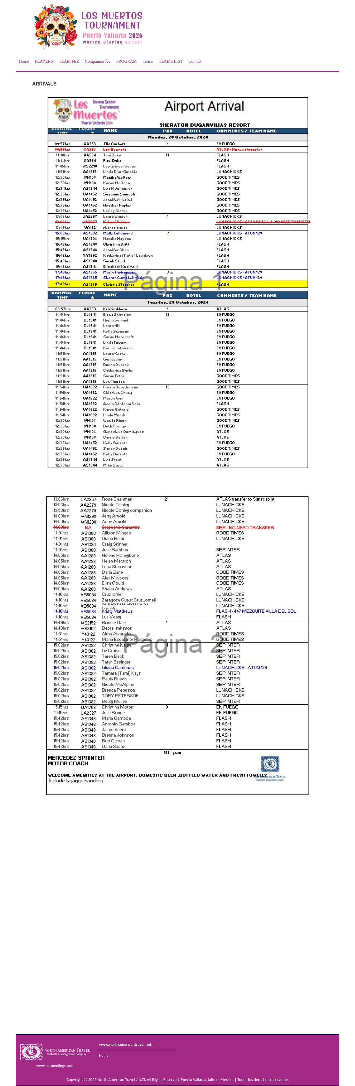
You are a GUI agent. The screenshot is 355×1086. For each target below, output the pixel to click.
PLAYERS (44, 61)
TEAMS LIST (171, 61)
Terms (147, 61)
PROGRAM (126, 61)
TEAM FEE (69, 61)
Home (24, 61)
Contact (195, 61)
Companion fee (97, 61)
